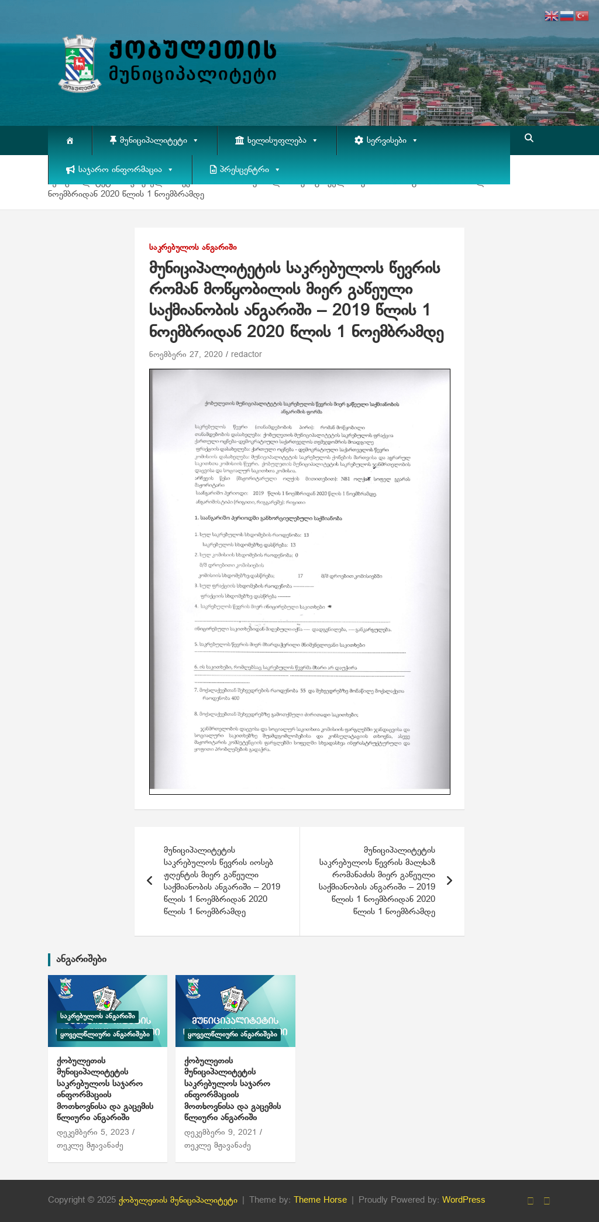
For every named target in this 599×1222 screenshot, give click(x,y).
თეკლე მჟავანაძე (90, 1146)
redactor (246, 355)
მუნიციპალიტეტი (159, 140)
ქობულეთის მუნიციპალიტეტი (178, 1200)
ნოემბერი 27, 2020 (186, 355)
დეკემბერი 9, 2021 (220, 1133)
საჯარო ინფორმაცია (126, 169)
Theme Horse (320, 1200)
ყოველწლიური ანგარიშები (105, 1035)
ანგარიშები (81, 959)
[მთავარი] (70, 140)
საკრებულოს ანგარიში (193, 248)
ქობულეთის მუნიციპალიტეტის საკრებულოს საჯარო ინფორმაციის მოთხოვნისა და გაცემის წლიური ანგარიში (105, 1090)
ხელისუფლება (283, 140)
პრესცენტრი (250, 169)
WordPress (464, 1200)
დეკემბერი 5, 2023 (93, 1133)
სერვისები (393, 140)
